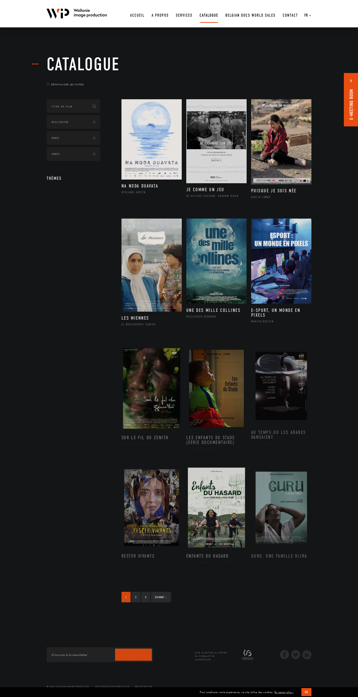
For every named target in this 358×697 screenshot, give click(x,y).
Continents (59, 207)
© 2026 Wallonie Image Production (68, 686)
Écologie (57, 222)
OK (306, 692)
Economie (58, 236)
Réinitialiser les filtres (65, 84)
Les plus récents (300, 80)
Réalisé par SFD (144, 686)
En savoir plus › (284, 692)
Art (53, 193)
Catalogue (83, 64)
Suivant (160, 597)
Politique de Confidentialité (112, 686)
